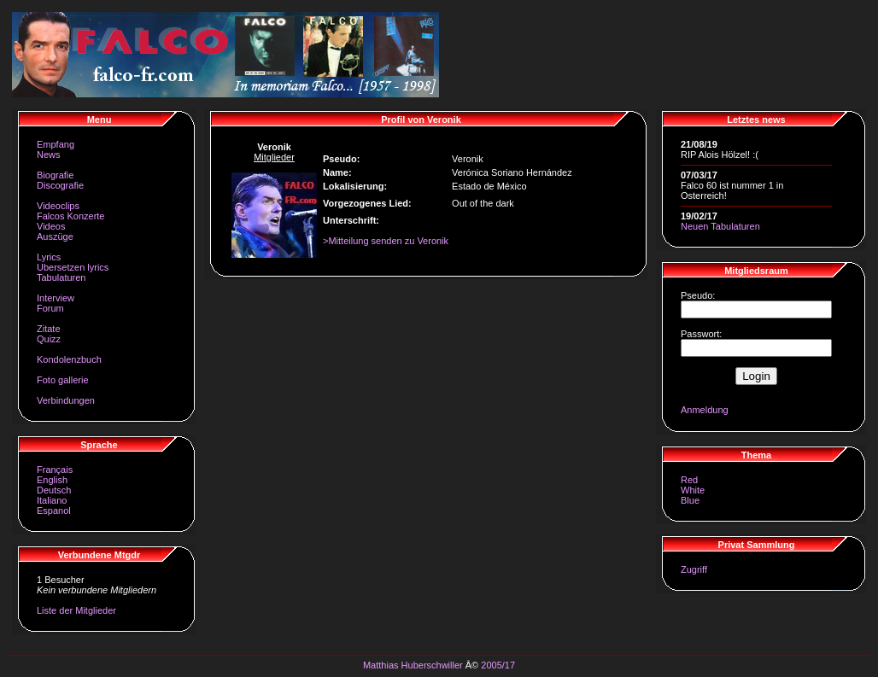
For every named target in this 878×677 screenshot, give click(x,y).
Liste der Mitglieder (76, 610)
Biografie (55, 175)
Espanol (54, 510)
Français (55, 469)
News (49, 154)
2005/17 (498, 665)
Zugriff (694, 569)
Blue (690, 500)
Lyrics (49, 257)
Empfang (55, 144)
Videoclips (58, 206)
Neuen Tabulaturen (720, 226)
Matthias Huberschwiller (413, 665)
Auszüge (55, 236)
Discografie (60, 185)
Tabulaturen (61, 277)
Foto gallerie (63, 380)
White (693, 490)
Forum (50, 308)
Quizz (49, 339)
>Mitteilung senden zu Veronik (385, 241)
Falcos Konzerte (70, 216)
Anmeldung (705, 410)
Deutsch (54, 490)
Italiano (52, 500)
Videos (51, 226)
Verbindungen (66, 400)
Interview (55, 298)
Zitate (49, 329)
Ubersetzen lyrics (72, 267)
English (52, 480)
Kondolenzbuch (69, 359)
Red (689, 480)
